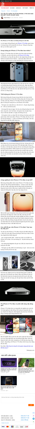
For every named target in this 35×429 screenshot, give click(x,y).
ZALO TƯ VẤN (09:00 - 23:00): (8, 420)
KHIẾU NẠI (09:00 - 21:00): (7, 418)
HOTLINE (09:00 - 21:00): (7, 415)
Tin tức (8, 10)
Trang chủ (3, 10)
